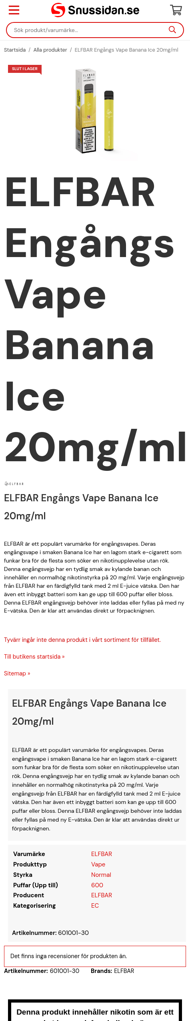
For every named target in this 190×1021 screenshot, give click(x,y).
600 (97, 885)
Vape (98, 864)
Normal (101, 875)
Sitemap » (17, 673)
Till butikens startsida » (34, 656)
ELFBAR (101, 854)
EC (95, 906)
